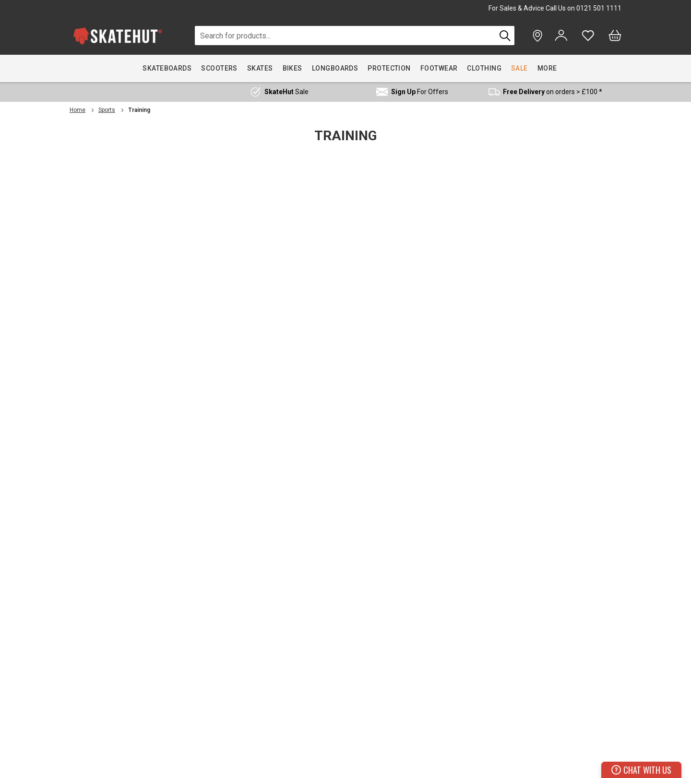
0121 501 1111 (598, 8)
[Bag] (614, 35)
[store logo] (118, 36)
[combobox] (345, 35)
